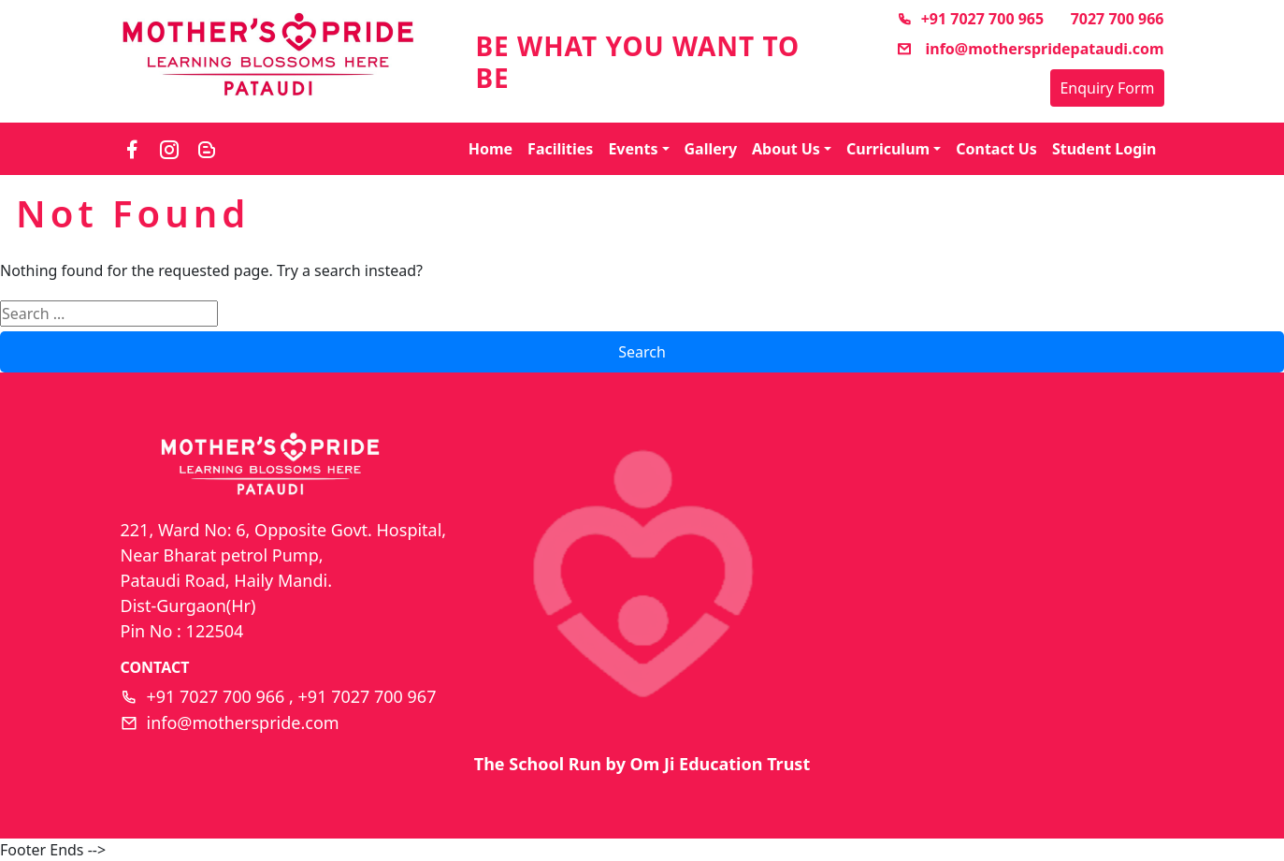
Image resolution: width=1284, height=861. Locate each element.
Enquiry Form (1107, 88)
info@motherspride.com (243, 722)
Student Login (1104, 149)
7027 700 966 (1117, 18)
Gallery (711, 149)
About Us (786, 149)
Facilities (560, 149)
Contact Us (996, 149)
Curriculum (888, 149)
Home (490, 149)
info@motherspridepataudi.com (1030, 48)
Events (632, 149)
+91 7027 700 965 (970, 18)
